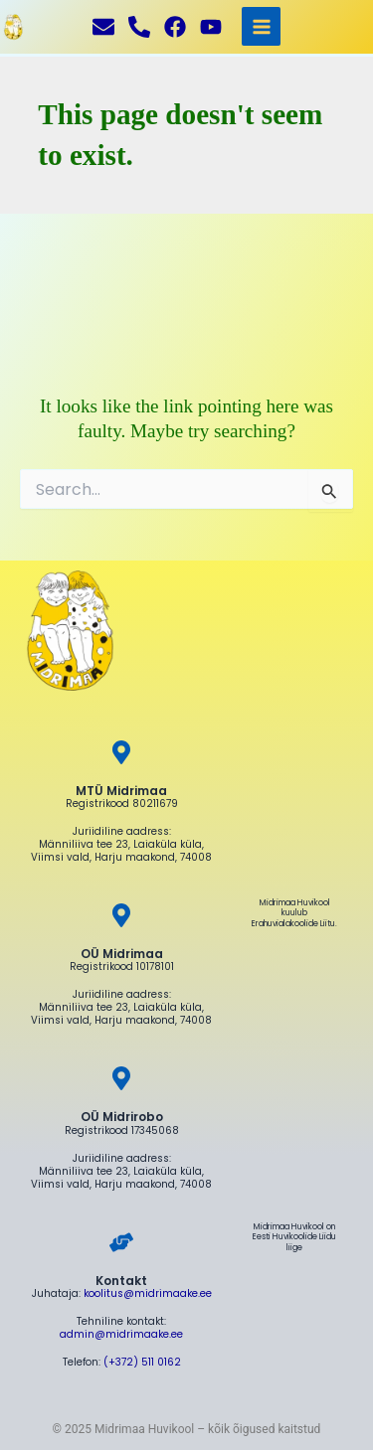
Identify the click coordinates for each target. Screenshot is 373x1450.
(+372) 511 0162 (142, 1362)
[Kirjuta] (103, 27)
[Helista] (139, 27)
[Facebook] (175, 27)
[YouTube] (211, 27)
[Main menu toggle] (261, 26)
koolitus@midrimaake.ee (148, 1293)
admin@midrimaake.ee (121, 1334)
